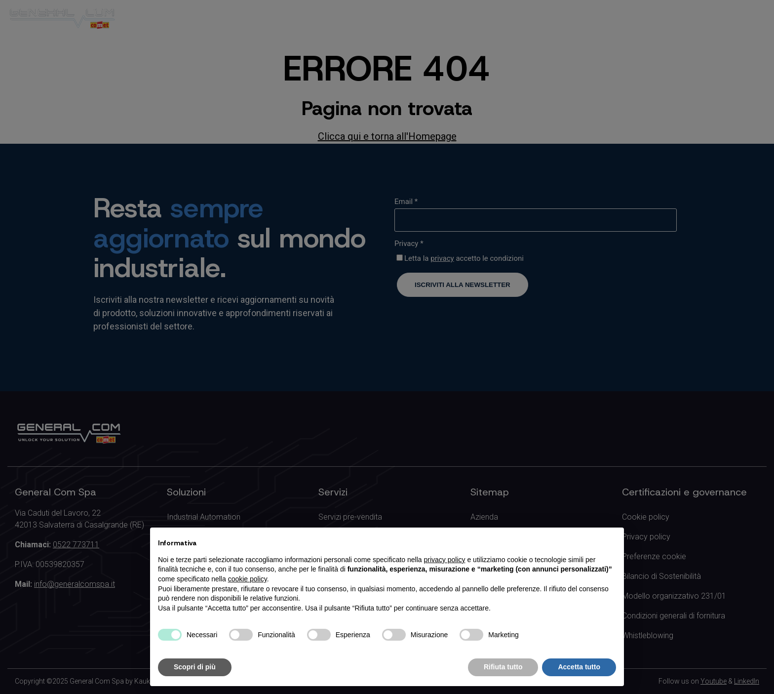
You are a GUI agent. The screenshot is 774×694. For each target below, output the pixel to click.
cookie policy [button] (247, 579)
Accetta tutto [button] (579, 667)
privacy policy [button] (444, 560)
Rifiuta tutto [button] (503, 667)
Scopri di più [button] (195, 667)
